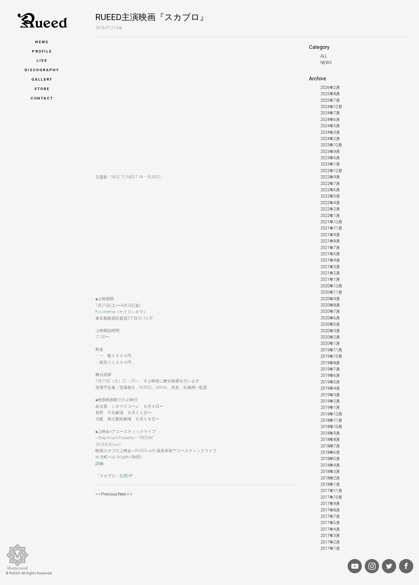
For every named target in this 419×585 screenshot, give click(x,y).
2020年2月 (330, 337)
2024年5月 (330, 126)
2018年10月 (331, 426)
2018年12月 (331, 414)
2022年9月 (330, 177)
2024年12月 (331, 106)
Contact (42, 98)
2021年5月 (330, 254)
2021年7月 (330, 247)
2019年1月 (330, 407)
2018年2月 (330, 478)
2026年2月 (330, 87)
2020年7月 (330, 311)
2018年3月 (330, 471)
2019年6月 (330, 375)
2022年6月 (330, 190)
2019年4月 (330, 388)
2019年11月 (331, 350)
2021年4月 (330, 260)
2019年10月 (331, 356)
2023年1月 (330, 164)
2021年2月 (330, 273)
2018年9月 (330, 433)
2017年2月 (330, 542)
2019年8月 (330, 363)
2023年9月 (330, 151)
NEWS (326, 62)
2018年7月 (330, 446)
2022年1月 (330, 215)
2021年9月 (330, 234)
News (41, 42)
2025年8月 (330, 93)
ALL (323, 56)
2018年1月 (330, 484)
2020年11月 (331, 292)
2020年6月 (330, 318)
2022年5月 (330, 196)
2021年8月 (330, 241)
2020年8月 (330, 305)
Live (42, 60)
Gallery (42, 79)
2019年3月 (330, 395)
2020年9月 (330, 299)
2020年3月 (330, 331)
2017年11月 (331, 490)
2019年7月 (330, 369)
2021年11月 (331, 228)
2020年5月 (330, 324)
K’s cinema (105, 311)
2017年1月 (330, 548)
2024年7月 (330, 113)
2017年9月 (330, 503)
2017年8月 (330, 510)
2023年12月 (331, 145)
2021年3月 (330, 266)
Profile (42, 51)
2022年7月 (330, 183)
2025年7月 (330, 100)
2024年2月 (330, 138)
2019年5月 (330, 382)
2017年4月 (330, 529)
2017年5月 (330, 522)
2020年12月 (331, 286)
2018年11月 (331, 420)
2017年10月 (331, 497)
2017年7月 (330, 516)
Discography (42, 70)
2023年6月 (330, 158)
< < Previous (106, 494)
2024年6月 (330, 119)
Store (41, 89)
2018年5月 (330, 458)
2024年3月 (330, 132)
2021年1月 (330, 279)
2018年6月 (330, 452)
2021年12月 (331, 222)
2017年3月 (330, 535)
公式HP (126, 475)
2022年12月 (331, 170)
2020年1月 (330, 343)
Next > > (125, 494)
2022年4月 (330, 202)
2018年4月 (330, 465)
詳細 (99, 463)
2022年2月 (330, 209)
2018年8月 (330, 439)
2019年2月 (330, 401)
